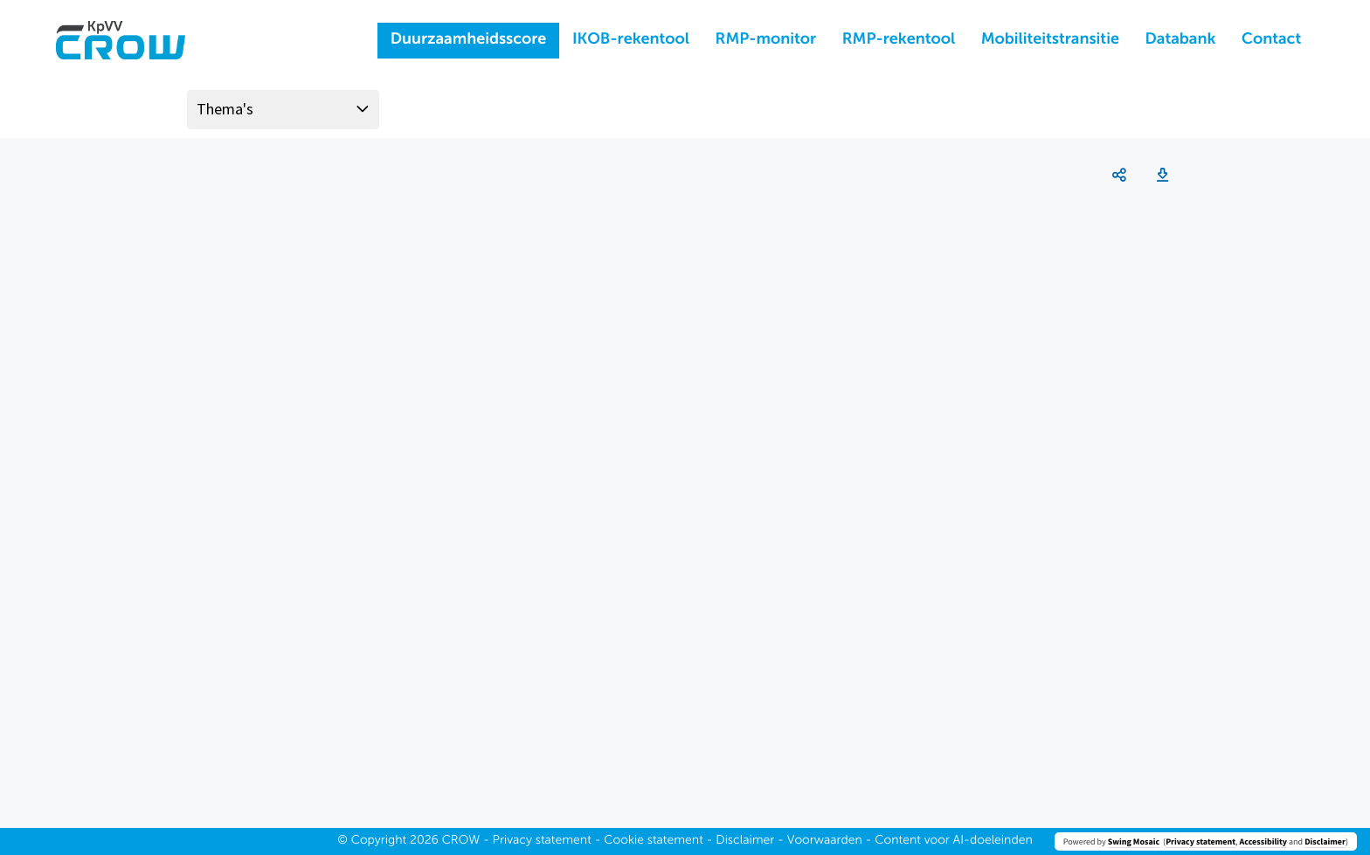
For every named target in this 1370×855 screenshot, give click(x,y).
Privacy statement (1200, 841)
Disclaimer (1325, 841)
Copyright (379, 841)
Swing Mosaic (1133, 841)
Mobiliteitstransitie (1050, 40)
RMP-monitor (766, 40)
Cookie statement (653, 841)
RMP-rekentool (898, 40)
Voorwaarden (824, 841)
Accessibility (1263, 841)
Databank (1180, 40)
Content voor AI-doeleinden (953, 841)
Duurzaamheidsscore (469, 40)
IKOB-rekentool (630, 40)
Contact (1271, 40)
